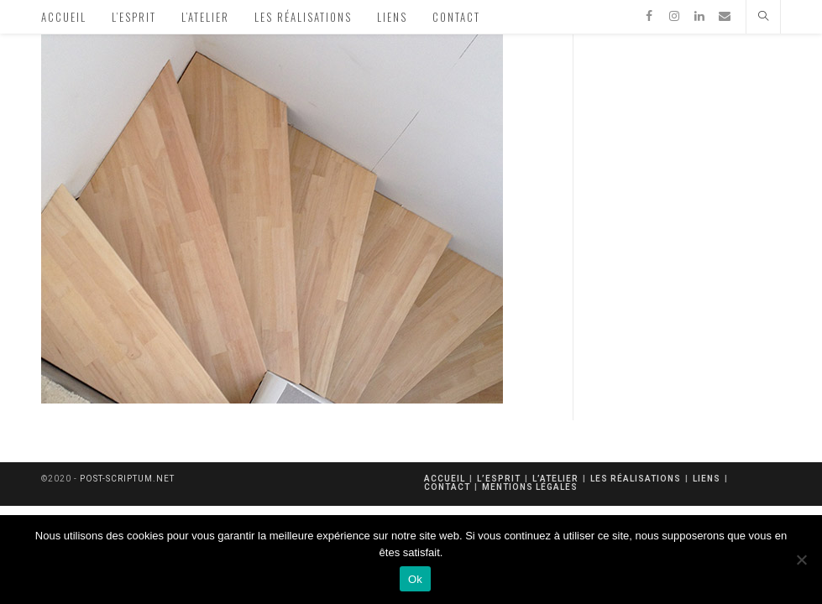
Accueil (444, 478)
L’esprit (499, 478)
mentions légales (530, 487)
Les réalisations (635, 478)
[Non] (801, 559)
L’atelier (555, 478)
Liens (706, 478)
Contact (447, 487)
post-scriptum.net (127, 478)
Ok (415, 579)
